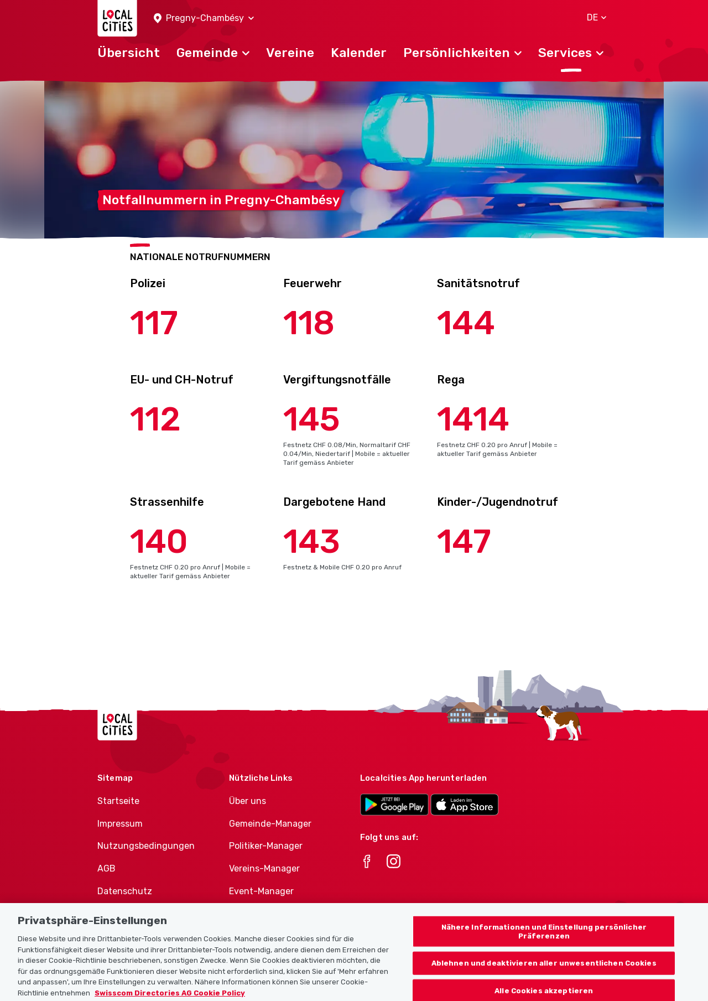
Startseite (118, 801)
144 (466, 323)
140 (159, 541)
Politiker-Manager (266, 846)
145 (311, 419)
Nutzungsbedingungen (146, 846)
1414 (473, 419)
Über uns (247, 801)
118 (309, 323)
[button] (204, 18)
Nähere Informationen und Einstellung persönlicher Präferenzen (544, 942)
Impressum (120, 823)
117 (154, 323)
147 (464, 541)
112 (155, 419)
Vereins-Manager (264, 868)
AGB (106, 868)
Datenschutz (124, 891)
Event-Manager (261, 891)
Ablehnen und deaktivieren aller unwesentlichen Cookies (544, 973)
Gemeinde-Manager (270, 823)
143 (311, 541)
